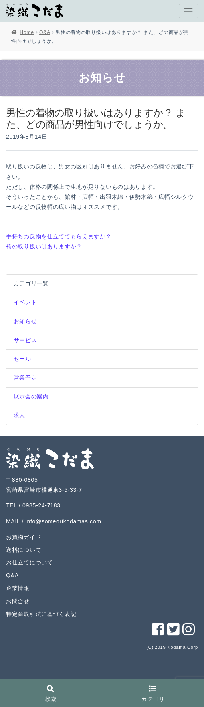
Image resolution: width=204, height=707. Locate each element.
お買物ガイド (23, 537)
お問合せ (18, 601)
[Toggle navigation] (188, 11)
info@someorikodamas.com (63, 521)
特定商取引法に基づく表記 (41, 614)
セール (22, 359)
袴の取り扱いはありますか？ (44, 246)
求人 (19, 415)
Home (27, 32)
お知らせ (25, 321)
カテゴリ (153, 694)
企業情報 (18, 588)
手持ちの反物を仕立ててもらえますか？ (59, 236)
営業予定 (25, 377)
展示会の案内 (31, 396)
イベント (25, 302)
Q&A (44, 32)
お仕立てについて (29, 562)
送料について (23, 550)
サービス (25, 340)
